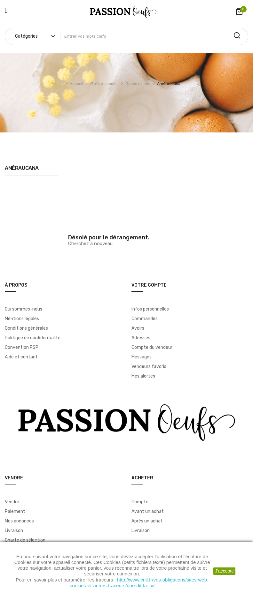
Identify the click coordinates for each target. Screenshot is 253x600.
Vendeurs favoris (148, 366)
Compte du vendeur (151, 347)
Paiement (15, 511)
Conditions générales (26, 328)
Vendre (12, 502)
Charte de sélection (25, 540)
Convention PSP (21, 347)
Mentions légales (22, 318)
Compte (139, 502)
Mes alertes (143, 376)
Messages (141, 357)
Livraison (14, 530)
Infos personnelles (150, 309)
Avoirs (137, 328)
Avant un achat (147, 511)
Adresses (140, 338)
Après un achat (147, 521)
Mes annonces (19, 521)
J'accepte (224, 571)
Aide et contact (21, 357)
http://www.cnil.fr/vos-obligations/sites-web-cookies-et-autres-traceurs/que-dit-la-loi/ (139, 582)
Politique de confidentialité (32, 338)
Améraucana (22, 168)
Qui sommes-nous (23, 309)
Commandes (144, 318)
